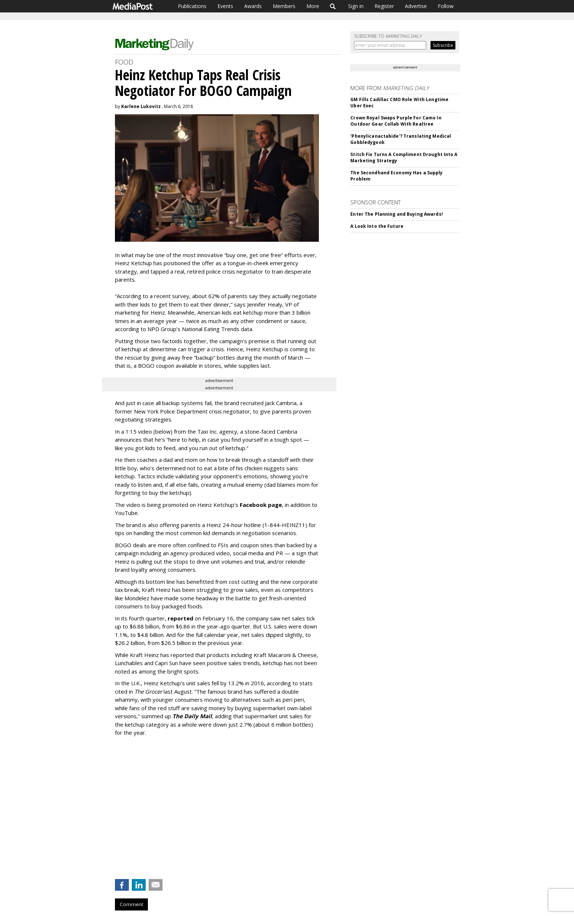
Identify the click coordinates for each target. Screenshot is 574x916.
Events (225, 6)
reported (180, 618)
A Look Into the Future (376, 226)
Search (333, 6)
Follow (446, 6)
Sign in (356, 6)
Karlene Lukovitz (141, 106)
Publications (192, 6)
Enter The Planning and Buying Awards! (396, 214)
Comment (131, 904)
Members (284, 6)
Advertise (416, 6)
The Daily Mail (192, 716)
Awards (253, 6)
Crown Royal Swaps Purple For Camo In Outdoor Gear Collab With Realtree (395, 121)
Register (384, 6)
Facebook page (261, 504)
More (312, 6)
